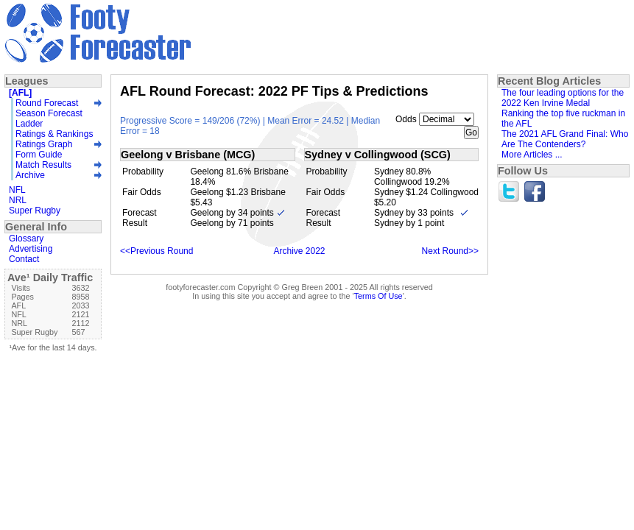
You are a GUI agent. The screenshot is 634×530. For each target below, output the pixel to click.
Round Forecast (46, 103)
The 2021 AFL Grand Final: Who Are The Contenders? (564, 139)
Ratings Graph (43, 144)
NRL (18, 200)
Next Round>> (450, 251)
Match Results (43, 165)
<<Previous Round (156, 251)
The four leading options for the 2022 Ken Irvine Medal (562, 98)
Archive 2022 (299, 251)
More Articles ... (532, 154)
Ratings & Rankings (54, 134)
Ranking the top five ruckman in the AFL (563, 118)
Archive (30, 175)
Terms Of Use (378, 296)
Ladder (29, 124)
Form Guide (38, 154)
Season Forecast (48, 113)
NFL (17, 190)
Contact (24, 259)
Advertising (30, 249)
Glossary (26, 238)
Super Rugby (34, 210)
